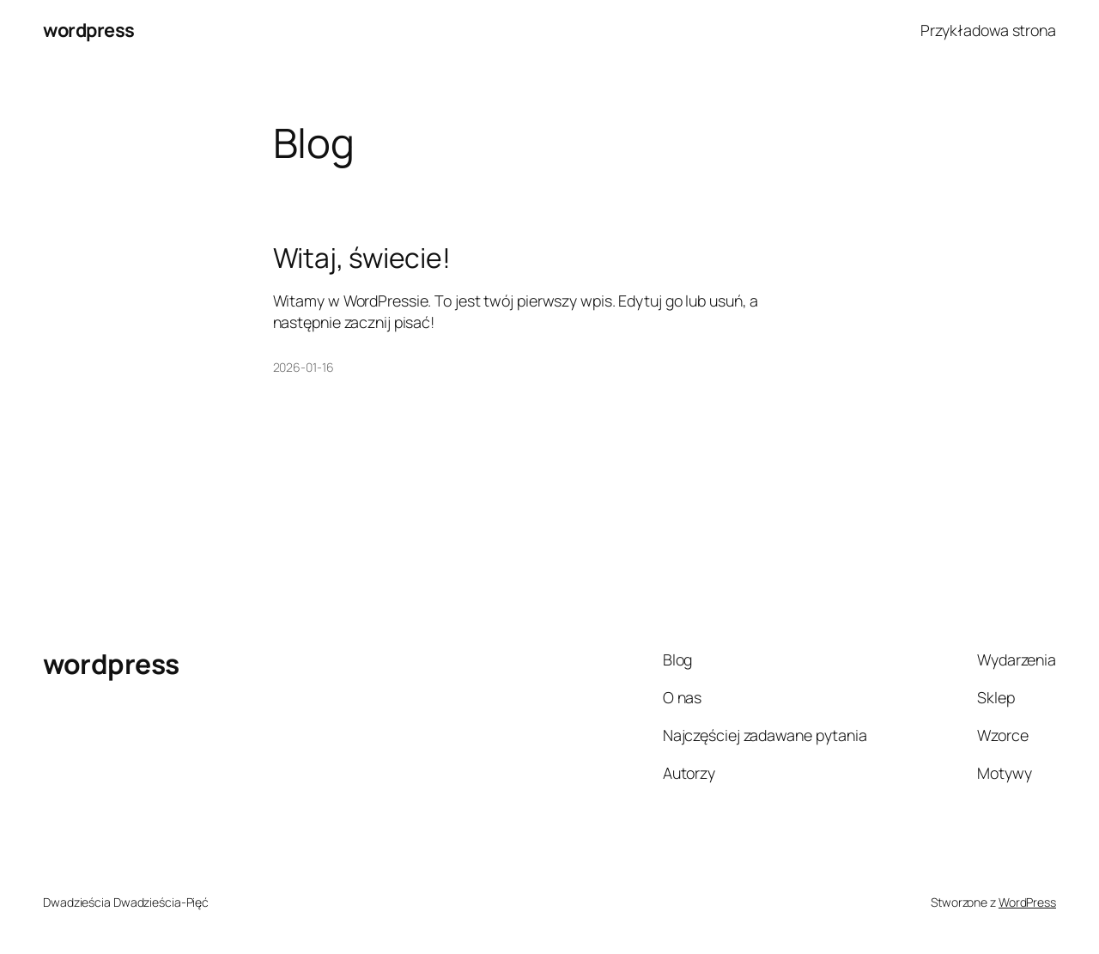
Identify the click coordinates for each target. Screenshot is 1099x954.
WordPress (1027, 902)
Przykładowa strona (988, 30)
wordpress (89, 30)
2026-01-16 (303, 367)
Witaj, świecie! (362, 258)
